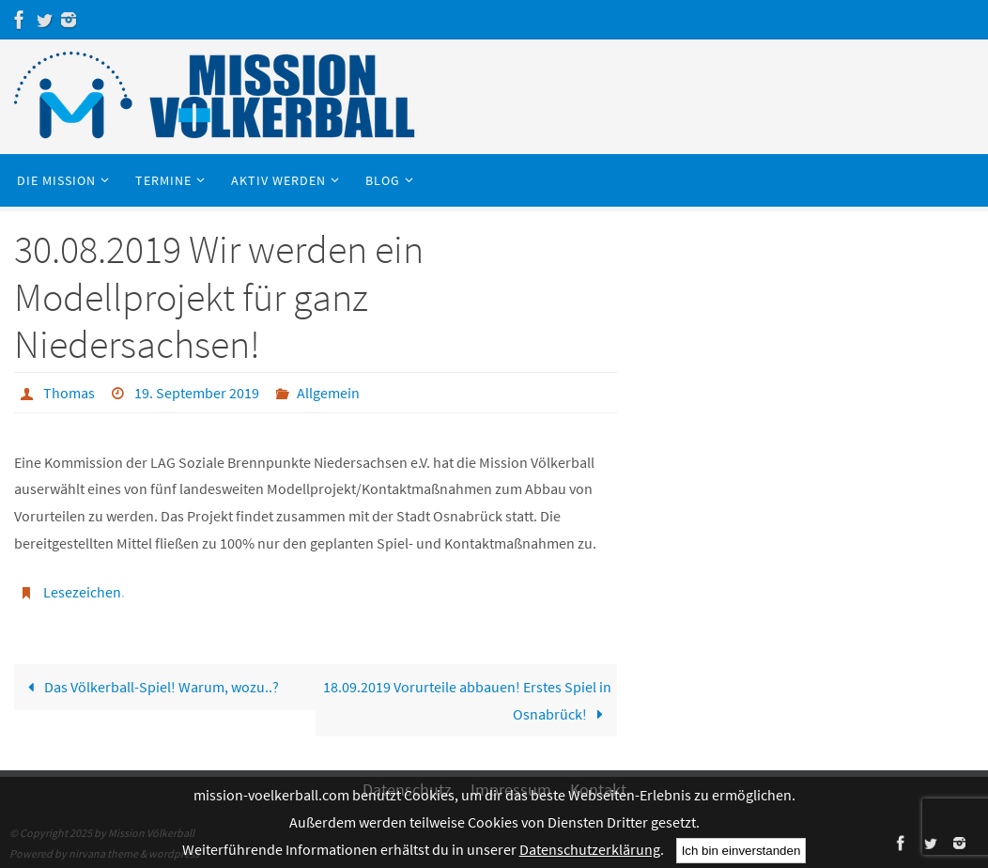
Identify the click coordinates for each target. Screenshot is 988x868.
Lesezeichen (82, 591)
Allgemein (328, 392)
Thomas (69, 392)
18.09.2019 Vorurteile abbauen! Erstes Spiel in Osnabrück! (467, 700)
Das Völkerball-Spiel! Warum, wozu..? (149, 686)
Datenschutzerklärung (589, 849)
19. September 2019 (196, 392)
